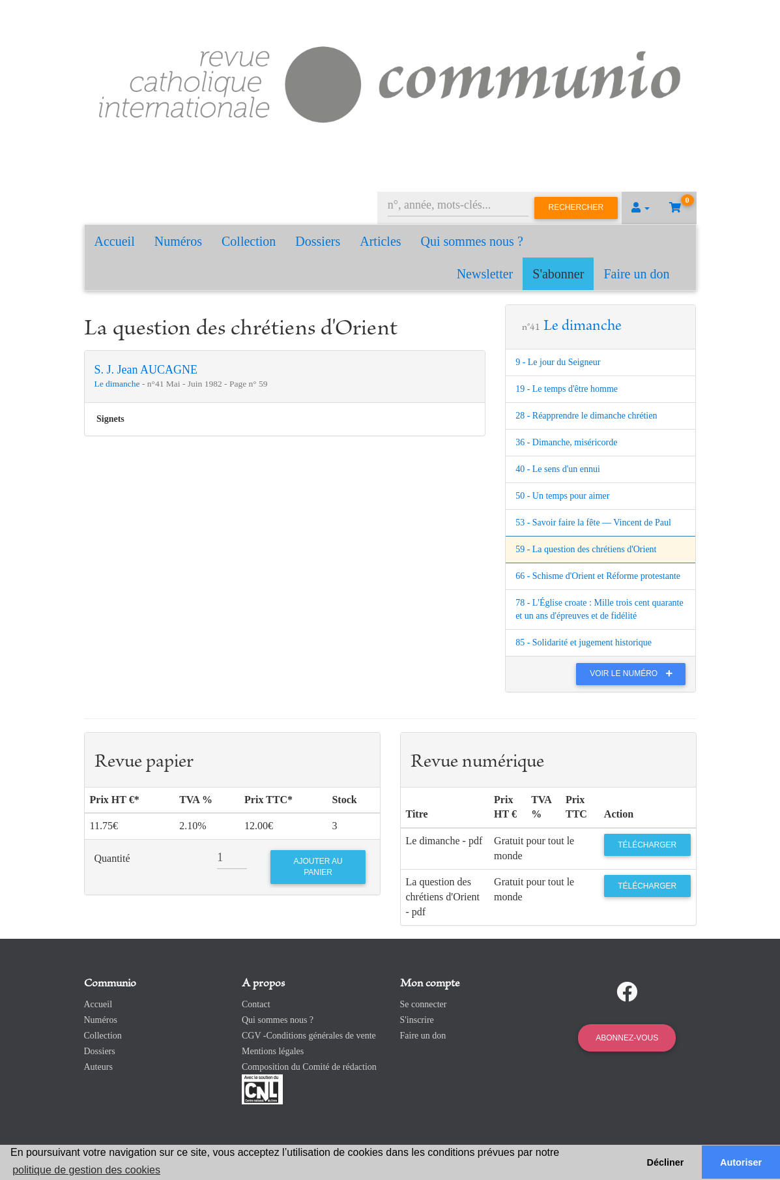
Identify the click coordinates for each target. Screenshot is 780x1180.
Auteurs (98, 1067)
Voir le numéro (634, 673)
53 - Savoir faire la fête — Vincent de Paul (593, 522)
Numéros (178, 241)
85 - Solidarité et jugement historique (583, 642)
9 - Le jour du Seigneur (557, 362)
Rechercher (576, 207)
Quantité (112, 858)
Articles (380, 241)
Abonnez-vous (627, 1037)
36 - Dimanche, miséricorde (566, 442)
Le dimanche (118, 384)
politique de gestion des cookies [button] (86, 1169)
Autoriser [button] (741, 1162)
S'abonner (558, 274)
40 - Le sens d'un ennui (557, 469)
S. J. (105, 369)
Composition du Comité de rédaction (309, 1067)
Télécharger (647, 844)
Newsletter (485, 274)
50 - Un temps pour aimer (562, 496)
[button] (640, 208)
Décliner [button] (665, 1162)
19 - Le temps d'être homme (566, 389)
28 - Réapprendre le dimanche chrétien (586, 415)
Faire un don (636, 274)
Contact (256, 1004)
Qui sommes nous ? (472, 241)
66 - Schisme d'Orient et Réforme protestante (597, 576)
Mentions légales (273, 1051)
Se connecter (423, 1004)
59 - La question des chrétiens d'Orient (585, 549)
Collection (249, 241)
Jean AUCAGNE (157, 369)
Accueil (114, 241)
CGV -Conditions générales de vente (309, 1035)
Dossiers (317, 241)
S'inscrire (417, 1020)
